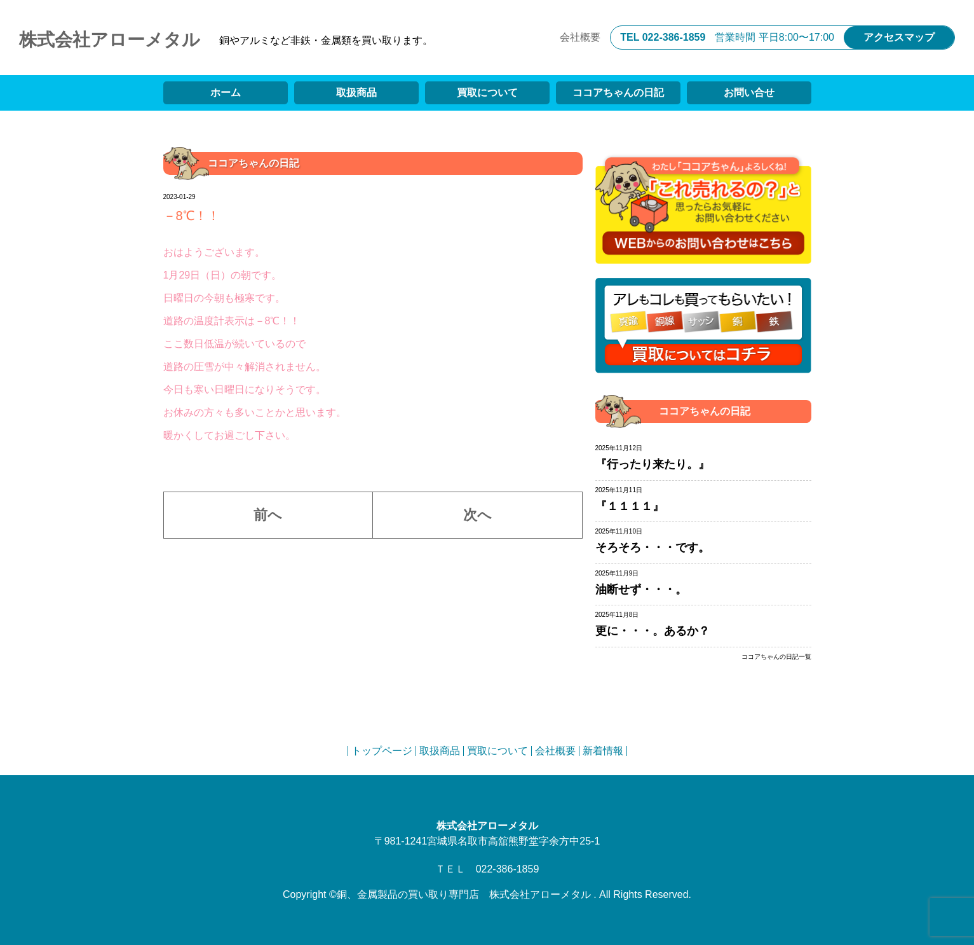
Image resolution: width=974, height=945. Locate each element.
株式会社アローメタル (109, 40)
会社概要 (580, 37)
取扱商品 (356, 92)
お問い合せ (749, 92)
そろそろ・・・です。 (652, 547)
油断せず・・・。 (641, 589)
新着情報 (603, 750)
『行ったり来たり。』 (652, 464)
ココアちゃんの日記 (618, 92)
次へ (477, 515)
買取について (487, 92)
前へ (268, 515)
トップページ (381, 750)
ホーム (225, 92)
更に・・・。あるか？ (652, 630)
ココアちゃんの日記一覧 (776, 657)
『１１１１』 (629, 506)
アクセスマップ (899, 37)
